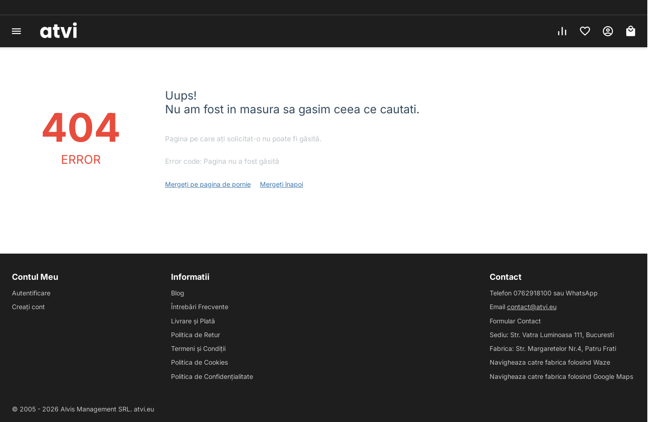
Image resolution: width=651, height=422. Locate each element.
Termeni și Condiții (198, 348)
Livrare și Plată (193, 321)
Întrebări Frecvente (199, 307)
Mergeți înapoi (281, 184)
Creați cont (28, 307)
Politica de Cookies (199, 362)
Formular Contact (515, 321)
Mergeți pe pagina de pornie (208, 184)
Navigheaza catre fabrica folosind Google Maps (561, 376)
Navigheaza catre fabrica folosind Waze (550, 362)
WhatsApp (582, 293)
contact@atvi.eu (532, 307)
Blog (177, 293)
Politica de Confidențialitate (212, 376)
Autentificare (31, 293)
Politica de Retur (195, 335)
